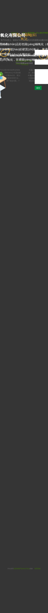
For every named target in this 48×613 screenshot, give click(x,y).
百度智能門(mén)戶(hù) (22, 569)
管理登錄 (37, 569)
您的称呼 (38, 48)
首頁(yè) (31, 33)
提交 (38, 88)
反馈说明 (38, 68)
